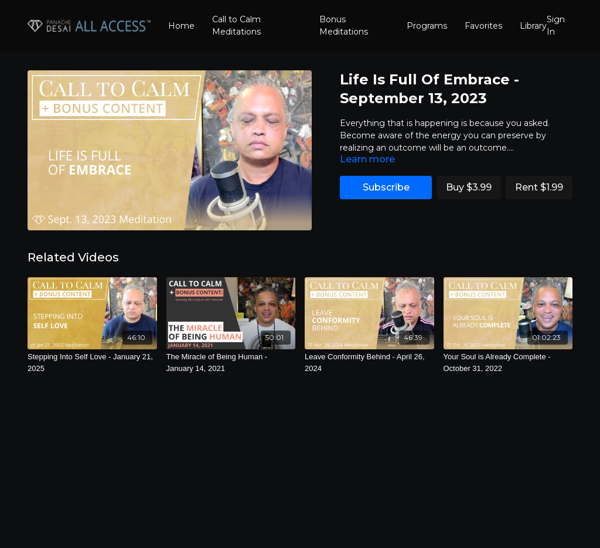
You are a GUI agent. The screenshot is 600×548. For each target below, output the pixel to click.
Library (533, 26)
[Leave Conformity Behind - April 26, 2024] (369, 362)
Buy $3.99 (469, 187)
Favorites (483, 26)
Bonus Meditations (343, 25)
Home (181, 26)
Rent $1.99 (539, 187)
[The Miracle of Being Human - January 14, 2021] (231, 362)
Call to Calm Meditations (236, 25)
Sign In (556, 25)
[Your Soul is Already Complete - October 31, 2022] (508, 362)
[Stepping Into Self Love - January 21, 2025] (92, 362)
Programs (427, 26)
